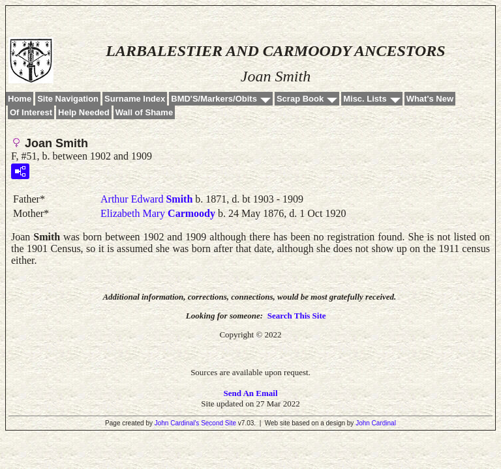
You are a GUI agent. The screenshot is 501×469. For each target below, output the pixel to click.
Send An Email (250, 393)
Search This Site (296, 315)
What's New (429, 99)
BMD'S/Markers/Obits (214, 99)
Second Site (218, 423)
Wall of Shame (144, 112)
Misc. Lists (364, 99)
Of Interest (31, 112)
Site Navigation (68, 99)
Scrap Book (300, 99)
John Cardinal (376, 423)
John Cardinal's (177, 423)
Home (19, 99)
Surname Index (134, 99)
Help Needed (84, 112)
